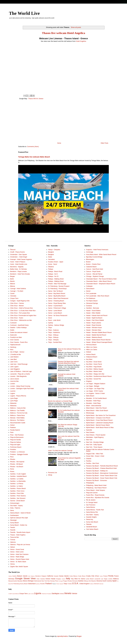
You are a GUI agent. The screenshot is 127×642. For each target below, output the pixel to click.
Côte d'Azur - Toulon (16, 318)
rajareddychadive (62, 636)
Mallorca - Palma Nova (17, 415)
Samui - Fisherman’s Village (57, 308)
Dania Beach (90, 288)
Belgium (33, 576)
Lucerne (12, 391)
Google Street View (25, 578)
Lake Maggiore (15, 369)
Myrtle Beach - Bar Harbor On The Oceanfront (100, 415)
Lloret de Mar (14, 381)
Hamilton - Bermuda (92, 308)
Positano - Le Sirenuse (17, 452)
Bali (29, 576)
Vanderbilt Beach (91, 527)
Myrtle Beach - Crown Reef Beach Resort (99, 420)
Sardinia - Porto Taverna (18, 496)
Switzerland (31, 583)
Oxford (12, 425)
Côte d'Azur (95, 576)
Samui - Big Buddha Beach (56, 296)
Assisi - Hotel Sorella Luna (18, 264)
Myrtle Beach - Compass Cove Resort (98, 418)
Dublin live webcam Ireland (18, 332)
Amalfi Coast (11, 593)
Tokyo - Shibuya (53, 335)
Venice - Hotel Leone (16, 552)
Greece (48, 579)
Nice (48, 581)
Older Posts (104, 143)
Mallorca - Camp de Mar (18, 408)
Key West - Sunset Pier (93, 379)
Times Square (59, 583)
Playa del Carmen (92, 493)
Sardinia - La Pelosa (16, 483)
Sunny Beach (14, 523)
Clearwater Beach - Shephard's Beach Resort (100, 284)
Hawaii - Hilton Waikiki (93, 313)
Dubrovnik (13, 335)
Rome (12, 469)
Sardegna (55, 593)
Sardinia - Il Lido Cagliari (18, 474)
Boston (88, 262)
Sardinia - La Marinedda (18, 481)
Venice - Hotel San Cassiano (19, 554)
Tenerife (12, 530)
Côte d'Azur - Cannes (17, 303)
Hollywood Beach (91, 357)
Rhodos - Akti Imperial (17, 462)
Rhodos (12, 459)
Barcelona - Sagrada (16, 267)
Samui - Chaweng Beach (56, 301)
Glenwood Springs (92, 303)
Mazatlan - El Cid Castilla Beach (96, 398)
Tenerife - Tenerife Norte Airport (20, 532)
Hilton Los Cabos (91, 347)
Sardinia (80, 581)
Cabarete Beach (91, 267)
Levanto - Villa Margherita (18, 376)
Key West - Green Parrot (94, 364)
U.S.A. (75, 583)
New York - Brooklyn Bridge (95, 442)
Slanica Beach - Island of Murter (20, 513)
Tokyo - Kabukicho (54, 332)
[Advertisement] (63, 122)
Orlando (88, 458)
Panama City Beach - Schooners (96, 480)
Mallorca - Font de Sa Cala (18, 413)
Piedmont (44, 593)
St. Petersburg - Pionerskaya (57, 288)
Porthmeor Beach (15, 447)
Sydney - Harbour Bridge (56, 325)
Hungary (58, 578)
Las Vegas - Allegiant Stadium (95, 383)
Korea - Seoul (52, 264)
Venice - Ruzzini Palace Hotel (19, 559)
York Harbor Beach (92, 529)
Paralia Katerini (15, 430)
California (50, 576)
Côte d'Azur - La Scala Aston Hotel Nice (23, 310)
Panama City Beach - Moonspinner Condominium (102, 473)
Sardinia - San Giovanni (17, 498)
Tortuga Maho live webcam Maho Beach (34, 157)
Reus (12, 457)
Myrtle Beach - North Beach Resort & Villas (100, 427)
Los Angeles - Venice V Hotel (95, 393)
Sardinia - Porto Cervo (17, 491)
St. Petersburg (15, 583)
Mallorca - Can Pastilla (17, 410)
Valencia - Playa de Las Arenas (20, 544)
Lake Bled (13, 359)
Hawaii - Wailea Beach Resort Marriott (98, 340)
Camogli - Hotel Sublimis (18, 288)
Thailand (48, 583)
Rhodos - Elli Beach (16, 464)
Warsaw (101, 583)
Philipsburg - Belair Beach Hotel (96, 485)
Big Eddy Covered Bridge (94, 257)
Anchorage (89, 252)
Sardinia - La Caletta (16, 479)
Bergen (12, 276)
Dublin (12, 330)
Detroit (88, 291)
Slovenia (99, 581)
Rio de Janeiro (90, 500)
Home (59, 143)
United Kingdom (84, 583)
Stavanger (13, 520)
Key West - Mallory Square (94, 369)
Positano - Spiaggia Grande (19, 454)
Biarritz (12, 281)
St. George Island (91, 502)
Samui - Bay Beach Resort (56, 293)
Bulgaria (44, 576)
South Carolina (107, 581)
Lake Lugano (14, 367)
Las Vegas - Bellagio (92, 386)
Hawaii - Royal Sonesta (93, 325)
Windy (50, 475)
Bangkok (51, 252)
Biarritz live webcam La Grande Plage (60, 401)
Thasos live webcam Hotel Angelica (63, 33)
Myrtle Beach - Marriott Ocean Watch (98, 425)
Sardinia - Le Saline (16, 486)
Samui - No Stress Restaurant (57, 315)
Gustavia (89, 306)
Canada (56, 576)
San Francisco (90, 505)
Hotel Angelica (81, 41)
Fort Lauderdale (91, 293)
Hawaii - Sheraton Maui (93, 330)
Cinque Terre (14, 298)
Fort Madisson (90, 298)
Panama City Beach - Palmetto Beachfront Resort (102, 466)
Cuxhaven (13, 323)
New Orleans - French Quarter (95, 435)
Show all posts (76, 27)
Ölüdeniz (51, 267)
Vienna (12, 564)
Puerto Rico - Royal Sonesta (95, 495)
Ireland (63, 578)
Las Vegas (104, 578)
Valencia (13, 542)
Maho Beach (90, 396)
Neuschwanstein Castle (17, 423)
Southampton (14, 515)
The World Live (24, 13)
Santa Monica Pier (92, 512)
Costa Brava (81, 576)
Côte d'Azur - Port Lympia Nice (20, 313)
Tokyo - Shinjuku (53, 340)
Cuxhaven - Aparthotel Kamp (19, 325)
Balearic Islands (22, 576)
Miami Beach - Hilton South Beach (97, 410)
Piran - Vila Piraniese (17, 435)
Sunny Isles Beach (92, 522)
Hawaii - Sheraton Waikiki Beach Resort (99, 332)
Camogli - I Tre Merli (16, 291)
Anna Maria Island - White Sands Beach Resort (101, 254)
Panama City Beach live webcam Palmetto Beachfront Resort (68, 362)
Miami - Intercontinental (93, 405)
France (116, 576)
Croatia (88, 576)
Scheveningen (14, 503)
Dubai (50, 257)
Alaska (10, 576)
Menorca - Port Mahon (17, 420)
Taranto (12, 527)
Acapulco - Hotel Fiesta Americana (97, 249)
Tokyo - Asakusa (53, 330)
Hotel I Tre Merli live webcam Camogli (60, 450)
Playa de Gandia (15, 440)
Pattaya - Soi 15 (53, 276)
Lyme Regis (14, 398)
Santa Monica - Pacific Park (95, 510)
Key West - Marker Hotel (94, 371)
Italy (68, 578)
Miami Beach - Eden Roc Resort (96, 408)
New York (89, 440)
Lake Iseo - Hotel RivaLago (19, 364)
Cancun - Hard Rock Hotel (94, 269)
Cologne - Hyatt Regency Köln (19, 301)
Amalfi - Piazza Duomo (17, 252)
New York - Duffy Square (94, 444)
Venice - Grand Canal (17, 549)
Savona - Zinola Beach (17, 501)
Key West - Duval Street (93, 362)
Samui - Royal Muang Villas (57, 303)
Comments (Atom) (33, 146)
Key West (89, 359)
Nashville (89, 430)
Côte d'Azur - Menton (17, 306)
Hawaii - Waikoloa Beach (94, 337)
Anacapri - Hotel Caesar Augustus (21, 259)
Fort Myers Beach (92, 301)
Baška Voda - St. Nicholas (18, 269)
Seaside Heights (91, 517)
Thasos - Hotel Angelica (17, 535)
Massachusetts (12, 581)
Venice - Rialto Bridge (17, 557)
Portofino (13, 449)
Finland (105, 576)
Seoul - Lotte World (54, 320)
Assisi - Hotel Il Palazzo (17, 262)
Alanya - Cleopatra (54, 249)
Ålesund (12, 249)
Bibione (12, 284)
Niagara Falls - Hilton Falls (94, 454)
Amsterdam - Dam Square (18, 254)
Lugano (12, 393)
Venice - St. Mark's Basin (18, 561)
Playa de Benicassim (16, 437)
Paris (11, 432)
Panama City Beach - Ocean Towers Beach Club (101, 475)
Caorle (12, 293)
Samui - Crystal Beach (55, 306)
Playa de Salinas (15, 442)
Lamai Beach (90, 578)
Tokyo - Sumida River (55, 342)
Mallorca (116, 579)
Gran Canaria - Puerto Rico (19, 342)
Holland (88, 352)
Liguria (37, 593)
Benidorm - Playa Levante (18, 271)
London (12, 383)
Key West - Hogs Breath (94, 367)
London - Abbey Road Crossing (20, 386)
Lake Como (13, 362)
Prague (65, 581)
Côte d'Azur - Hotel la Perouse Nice (21, 308)
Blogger (79, 636)
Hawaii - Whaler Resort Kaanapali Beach (99, 342)
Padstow (13, 427)
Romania (75, 581)
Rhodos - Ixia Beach (16, 466)
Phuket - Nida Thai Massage (57, 284)
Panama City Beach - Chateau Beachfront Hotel (101, 468)
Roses (12, 471)
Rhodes (70, 581)
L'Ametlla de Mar (15, 354)
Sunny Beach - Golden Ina (18, 525)
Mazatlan (20, 581)
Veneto (67, 593)
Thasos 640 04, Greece (35, 98)
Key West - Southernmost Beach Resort (99, 376)
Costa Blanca (73, 576)
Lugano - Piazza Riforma (18, 396)
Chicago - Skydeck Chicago (95, 276)
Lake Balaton (14, 357)
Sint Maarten (92, 581)
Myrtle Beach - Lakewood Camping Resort (99, 423)
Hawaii (53, 579)
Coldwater (89, 286)
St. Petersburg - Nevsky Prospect (58, 286)
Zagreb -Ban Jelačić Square (19, 566)
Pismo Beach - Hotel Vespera (95, 490)
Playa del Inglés (15, 444)
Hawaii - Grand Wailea (93, 310)
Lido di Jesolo (14, 379)
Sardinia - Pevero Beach (18, 488)
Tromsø (12, 539)
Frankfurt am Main (16, 337)
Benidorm (38, 576)
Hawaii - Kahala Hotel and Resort (96, 315)
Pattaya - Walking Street (56, 279)
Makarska (13, 403)
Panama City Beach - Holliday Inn (97, 471)
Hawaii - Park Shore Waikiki (95, 320)
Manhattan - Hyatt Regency (95, 437)
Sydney (50, 323)
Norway (52, 581)
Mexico (25, 581)
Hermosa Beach (91, 345)
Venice (74, 593)
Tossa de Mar (14, 537)
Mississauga (90, 413)
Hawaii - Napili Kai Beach (94, 318)
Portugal (60, 581)
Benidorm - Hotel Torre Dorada (20, 274)
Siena (12, 510)
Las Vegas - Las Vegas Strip (95, 388)
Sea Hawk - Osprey (16, 505)
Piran (56, 581)
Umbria (62, 593)
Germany (11, 579)
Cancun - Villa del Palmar (94, 274)
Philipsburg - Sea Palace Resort (96, 488)
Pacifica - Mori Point (92, 463)
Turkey (70, 583)
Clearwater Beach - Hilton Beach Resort (99, 281)
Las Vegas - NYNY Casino (94, 391)
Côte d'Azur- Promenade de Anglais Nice (23, 315)
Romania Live (52, 472)
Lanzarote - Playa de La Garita (20, 374)
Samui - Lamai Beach (55, 310)
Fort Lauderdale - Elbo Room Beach (97, 296)
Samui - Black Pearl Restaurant (58, 298)
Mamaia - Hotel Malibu (17, 418)
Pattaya (50, 269)
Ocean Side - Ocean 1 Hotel (95, 456)
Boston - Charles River (93, 264)
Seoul (50, 318)
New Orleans (90, 432)
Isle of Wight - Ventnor (17, 352)
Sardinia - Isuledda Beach (18, 476)
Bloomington (90, 259)
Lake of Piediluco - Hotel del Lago (21, 371)
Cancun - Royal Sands (93, 271)
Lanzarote (97, 578)
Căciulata (13, 296)
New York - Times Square (94, 447)
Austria (14, 576)
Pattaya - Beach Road (55, 271)
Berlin (12, 279)
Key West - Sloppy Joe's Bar (95, 374)
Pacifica (88, 461)
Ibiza (11, 349)
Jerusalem (51, 259)
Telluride (89, 524)
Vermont (96, 583)
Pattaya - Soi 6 (53, 274)
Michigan (31, 581)
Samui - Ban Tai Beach (55, 291)
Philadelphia (90, 483)
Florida (110, 576)
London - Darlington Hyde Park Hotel (22, 388)
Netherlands (37, 581)
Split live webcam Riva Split (19, 518)
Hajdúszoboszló (15, 345)
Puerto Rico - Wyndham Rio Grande (97, 497)
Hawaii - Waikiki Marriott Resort (96, 335)
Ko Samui (81, 579)
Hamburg (13, 347)
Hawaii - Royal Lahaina (93, 323)
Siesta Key (89, 519)
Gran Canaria (14, 340)
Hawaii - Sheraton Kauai (94, 327)
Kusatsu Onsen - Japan (55, 262)
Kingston (89, 381)
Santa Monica (90, 507)
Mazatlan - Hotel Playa (93, 401)
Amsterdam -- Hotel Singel (18, 257)
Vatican (12, 547)
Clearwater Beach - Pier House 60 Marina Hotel (101, 279)
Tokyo (50, 327)
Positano (49, 593)
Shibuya (86, 581)
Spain (114, 581)
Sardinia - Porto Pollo (17, 493)
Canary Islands (64, 576)
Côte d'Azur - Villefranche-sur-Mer (21, 320)
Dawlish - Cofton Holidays (18, 327)
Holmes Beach (90, 354)
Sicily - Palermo (15, 508)
